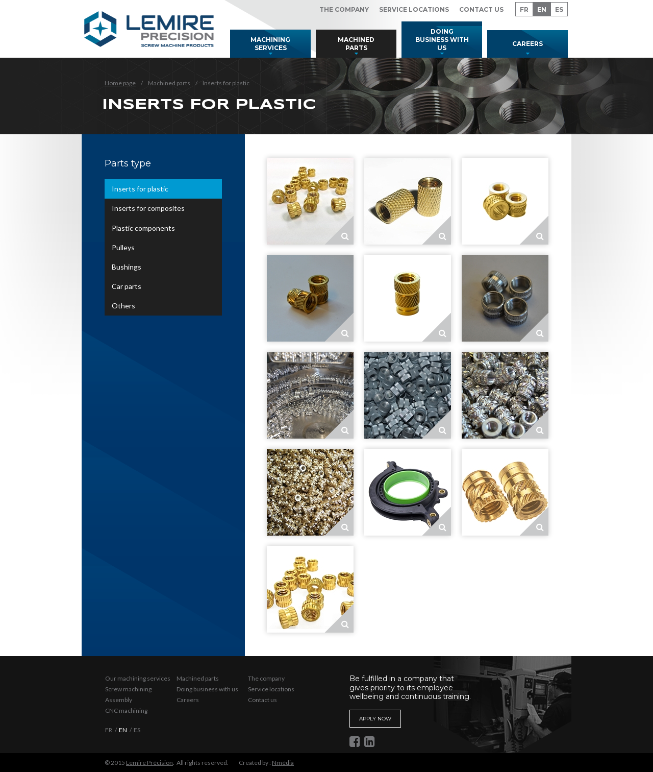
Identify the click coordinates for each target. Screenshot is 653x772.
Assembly (118, 700)
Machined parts (356, 44)
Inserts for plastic (140, 188)
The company (344, 9)
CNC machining (126, 710)
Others (123, 305)
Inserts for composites (148, 208)
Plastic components (143, 228)
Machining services (270, 44)
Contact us (481, 9)
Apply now (375, 718)
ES (559, 9)
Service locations (414, 9)
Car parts (126, 286)
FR (524, 9)
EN (541, 9)
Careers (527, 43)
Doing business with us (442, 39)
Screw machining (128, 689)
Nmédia (283, 762)
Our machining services (137, 678)
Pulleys (123, 247)
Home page (120, 83)
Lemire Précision (149, 762)
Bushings (126, 266)
